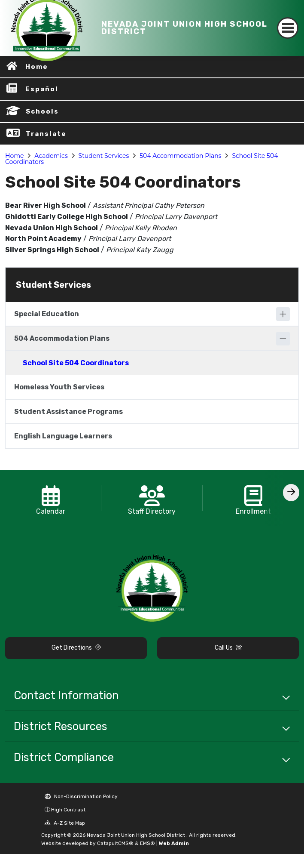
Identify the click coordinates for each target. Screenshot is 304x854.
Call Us (228, 647)
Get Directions (76, 647)
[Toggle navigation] (287, 28)
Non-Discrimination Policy (81, 796)
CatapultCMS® (115, 843)
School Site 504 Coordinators (76, 363)
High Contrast (68, 810)
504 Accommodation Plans (180, 156)
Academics (50, 156)
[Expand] (283, 314)
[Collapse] (283, 338)
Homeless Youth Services (59, 387)
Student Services (104, 156)
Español (41, 89)
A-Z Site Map (65, 823)
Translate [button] (46, 134)
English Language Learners (63, 436)
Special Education (46, 314)
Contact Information (66, 695)
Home (14, 156)
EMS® (147, 843)
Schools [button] (42, 111)
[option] (50, 498)
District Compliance (64, 757)
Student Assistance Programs (68, 411)
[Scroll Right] (291, 492)
